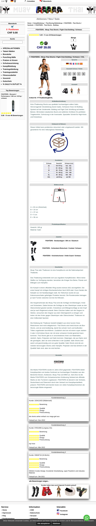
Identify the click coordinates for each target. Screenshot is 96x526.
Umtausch (34, 519)
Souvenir (5, 78)
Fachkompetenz (8, 519)
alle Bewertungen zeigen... (39, 481)
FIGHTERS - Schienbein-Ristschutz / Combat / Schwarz (62, 248)
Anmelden (29, 1)
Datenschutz (35, 513)
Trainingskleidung (9, 69)
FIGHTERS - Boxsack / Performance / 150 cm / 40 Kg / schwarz (11, 96)
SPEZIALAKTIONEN (10, 48)
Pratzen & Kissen (9, 60)
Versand (33, 516)
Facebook (62, 511)
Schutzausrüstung (9, 63)
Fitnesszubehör (8, 75)
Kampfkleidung (8, 66)
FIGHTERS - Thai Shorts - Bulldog (46, 25)
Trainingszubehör (9, 72)
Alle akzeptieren (43, 523)
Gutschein (6, 81)
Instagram (62, 514)
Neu (50, 19)
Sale (57, 19)
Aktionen (41, 19)
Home (29, 23)
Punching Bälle (8, 57)
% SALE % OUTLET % (11, 84)
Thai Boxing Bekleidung (54, 23)
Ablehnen (56, 523)
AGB (32, 510)
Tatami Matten (8, 51)
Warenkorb (45, 1)
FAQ (4, 516)
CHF (3, 1)
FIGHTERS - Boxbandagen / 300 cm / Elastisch (61, 241)
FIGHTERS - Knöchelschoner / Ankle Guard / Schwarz (62, 256)
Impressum (6, 513)
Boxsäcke (6, 54)
